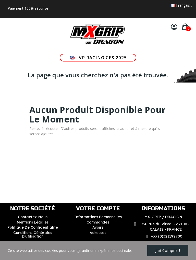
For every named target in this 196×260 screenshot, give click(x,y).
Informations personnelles (98, 217)
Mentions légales (32, 222)
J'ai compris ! (167, 250)
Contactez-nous (32, 217)
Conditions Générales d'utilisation (32, 234)
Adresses (98, 232)
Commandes (98, 222)
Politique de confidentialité (32, 227)
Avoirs (97, 227)
